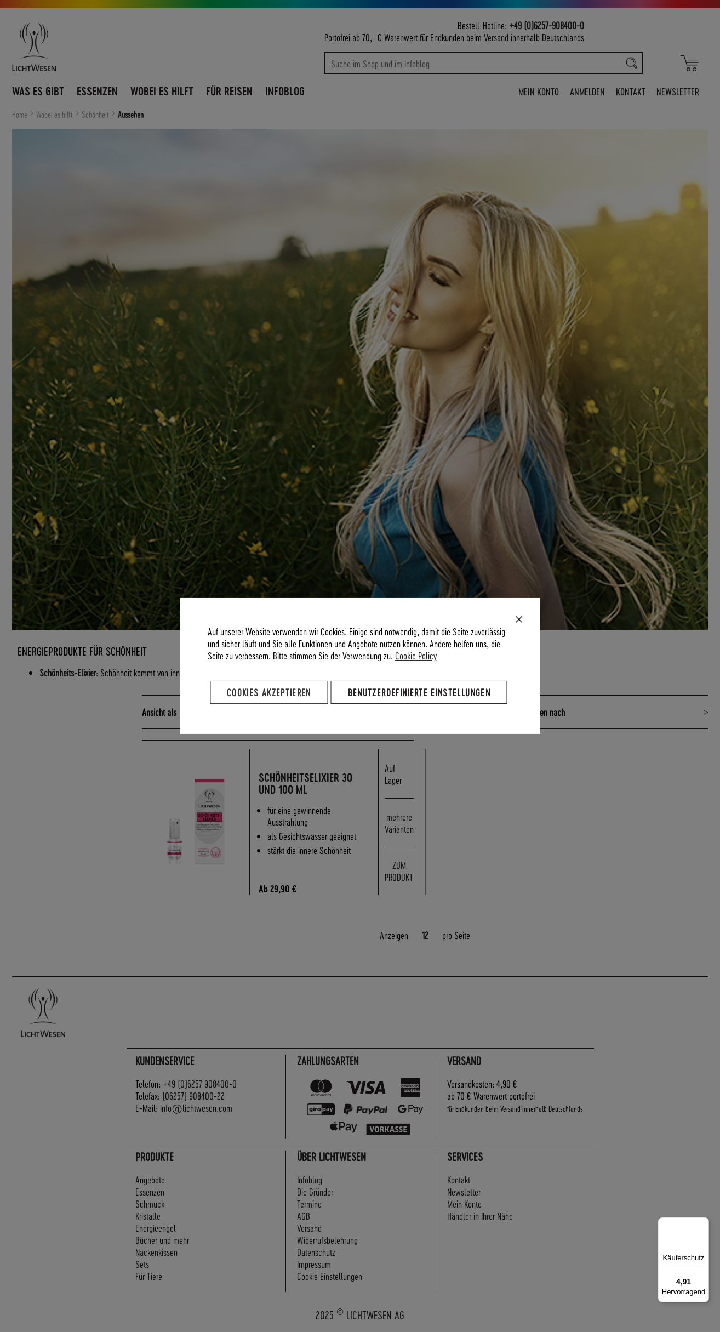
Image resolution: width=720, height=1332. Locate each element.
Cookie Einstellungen (329, 1276)
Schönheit (96, 114)
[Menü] (702, 1224)
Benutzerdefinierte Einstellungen (419, 692)
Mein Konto (538, 91)
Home (20, 114)
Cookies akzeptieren (269, 692)
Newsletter (677, 91)
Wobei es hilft (55, 114)
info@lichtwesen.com (196, 1107)
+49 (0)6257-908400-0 (546, 25)
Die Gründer (315, 1191)
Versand (496, 37)
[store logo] (81, 46)
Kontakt (630, 91)
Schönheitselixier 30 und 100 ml (311, 783)
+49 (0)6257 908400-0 (200, 1083)
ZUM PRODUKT (399, 871)
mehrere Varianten (399, 822)
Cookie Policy (416, 655)
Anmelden (587, 91)
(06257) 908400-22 (193, 1095)
